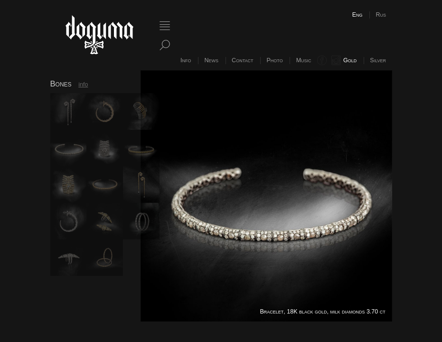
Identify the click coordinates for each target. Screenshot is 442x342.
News (212, 60)
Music (303, 60)
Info (185, 60)
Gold (350, 60)
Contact (242, 60)
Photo (274, 60)
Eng (357, 14)
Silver (378, 60)
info (83, 84)
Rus (381, 14)
